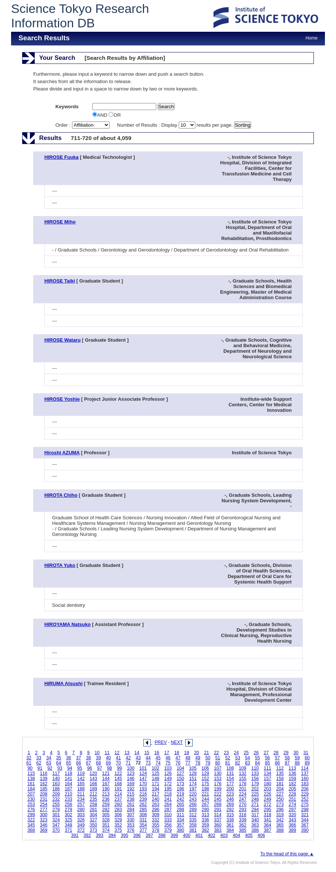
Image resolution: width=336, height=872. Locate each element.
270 (242, 804)
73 (148, 763)
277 (43, 809)
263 (155, 804)
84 (257, 763)
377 (143, 830)
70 (118, 763)
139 (43, 778)
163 (56, 783)
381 (192, 830)
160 (304, 778)
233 (68, 799)
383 (218, 830)
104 (180, 768)
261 (130, 804)
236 (105, 799)
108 (230, 768)
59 (297, 757)
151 (192, 778)
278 (56, 809)
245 (218, 799)
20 (196, 752)
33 (38, 757)
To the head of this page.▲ (287, 853)
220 (192, 794)
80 (217, 763)
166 (93, 783)
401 (199, 835)
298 (304, 809)
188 (81, 788)
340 (255, 820)
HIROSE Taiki (59, 281)
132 (242, 773)
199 (218, 788)
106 (205, 768)
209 (56, 794)
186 (56, 788)
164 (68, 783)
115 (31, 773)
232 (56, 799)
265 (180, 804)
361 (230, 825)
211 (81, 794)
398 (161, 835)
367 (304, 825)
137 (304, 773)
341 (267, 820)
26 (256, 752)
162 (43, 783)
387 (267, 830)
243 (192, 799)
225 (255, 794)
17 (166, 752)
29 (286, 752)
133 (255, 773)
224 (242, 794)
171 (155, 783)
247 (242, 799)
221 (205, 794)
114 (304, 768)
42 (128, 757)
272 (267, 804)
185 (43, 788)
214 (118, 794)
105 (192, 768)
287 (168, 809)
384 (230, 830)
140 (56, 778)
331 (143, 820)
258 (93, 804)
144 (105, 778)
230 (31, 799)
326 (81, 820)
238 (130, 799)
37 (78, 757)
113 (292, 768)
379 (168, 830)
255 (56, 804)
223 (230, 794)
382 (205, 830)
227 (280, 794)
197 (192, 788)
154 (230, 778)
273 (280, 804)
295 (267, 809)
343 (292, 820)
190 (105, 788)
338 (230, 820)
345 (31, 825)
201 (242, 788)
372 (81, 830)
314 (218, 814)
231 (43, 799)
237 (118, 799)
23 (226, 752)
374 (105, 830)
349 (81, 825)
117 (56, 773)
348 (68, 825)
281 (93, 809)
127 (180, 773)
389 (292, 830)
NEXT (177, 742)
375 (118, 830)
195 (168, 788)
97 (99, 768)
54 (247, 757)
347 (56, 825)
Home (312, 38)
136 (292, 773)
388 (280, 830)
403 (223, 835)
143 (93, 778)
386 (255, 830)
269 (230, 804)
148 (155, 778)
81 (227, 763)
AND (100, 115)
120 (93, 773)
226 (267, 794)
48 (188, 757)
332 (155, 820)
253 (31, 804)
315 (230, 814)
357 (180, 825)
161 (31, 783)
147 (143, 778)
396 (137, 835)
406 (261, 835)
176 (218, 783)
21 (206, 752)
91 (39, 768)
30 (296, 752)
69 (108, 763)
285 (143, 809)
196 (180, 788)
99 (119, 768)
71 (128, 763)
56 (267, 757)
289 (192, 809)
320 (292, 814)
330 (130, 820)
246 (230, 799)
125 (155, 773)
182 (292, 783)
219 (180, 794)
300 (43, 814)
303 (81, 814)
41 (118, 757)
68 (98, 763)
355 (155, 825)
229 (304, 794)
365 (280, 825)
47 (178, 757)
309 (155, 814)
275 (304, 804)
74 (158, 763)
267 (205, 804)
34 (48, 757)
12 (117, 752)
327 (93, 820)
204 (280, 788)
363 (255, 825)
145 (118, 778)
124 (143, 773)
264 (168, 804)
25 (246, 752)
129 (205, 773)
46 (168, 757)
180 (267, 783)
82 (237, 763)
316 (242, 814)
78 (197, 763)
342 (280, 820)
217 (155, 794)
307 (130, 814)
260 (118, 804)
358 (192, 825)
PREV (161, 742)
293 (242, 809)
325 (68, 820)
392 (87, 835)
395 (124, 835)
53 (237, 757)
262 (143, 804)
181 (280, 783)
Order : (83, 125)
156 (255, 778)
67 (88, 763)
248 (255, 799)
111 (267, 768)
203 (267, 788)
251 (292, 799)
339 (242, 820)
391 (74, 835)
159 (292, 778)
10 (97, 752)
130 (218, 773)
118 (68, 773)
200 (230, 788)
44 (148, 757)
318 (267, 814)
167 (105, 783)
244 (205, 799)
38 (88, 757)
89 (307, 763)
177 (230, 783)
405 (249, 835)
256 (68, 804)
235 (93, 799)
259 (105, 804)
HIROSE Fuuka (61, 157)
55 (257, 757)
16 (157, 752)
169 (130, 783)
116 (43, 773)
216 (143, 794)
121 (105, 773)
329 (118, 820)
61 (28, 763)
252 (304, 799)
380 (180, 830)
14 (137, 752)
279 (68, 809)
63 (48, 763)
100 (130, 768)
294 (255, 809)
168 (118, 783)
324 (56, 820)
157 (267, 778)
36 (68, 757)
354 (143, 825)
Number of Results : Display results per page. (175, 125)
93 (59, 768)
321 (304, 814)
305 (105, 814)
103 (168, 768)
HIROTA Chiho (61, 495)
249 (267, 799)
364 (267, 825)
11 (107, 752)
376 (130, 830)
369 (43, 830)
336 (205, 820)
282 (105, 809)
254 (43, 804)
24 (236, 752)
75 (168, 763)
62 (38, 763)
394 (112, 835)
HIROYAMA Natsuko (67, 624)
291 (218, 809)
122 (118, 773)
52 (227, 757)
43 (138, 757)
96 (89, 768)
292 (230, 809)
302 (68, 814)
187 (68, 788)
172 (168, 783)
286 (155, 809)
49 (197, 757)
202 (255, 788)
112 (280, 768)
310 (168, 814)
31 (306, 752)
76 (178, 763)
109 (242, 768)
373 (93, 830)
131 (230, 773)
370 (56, 830)
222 (218, 794)
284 (130, 809)
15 (147, 752)
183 (304, 783)
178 (242, 783)
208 (43, 794)
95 (79, 768)
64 (58, 763)
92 (49, 768)
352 (118, 825)
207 (31, 794)
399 (174, 835)
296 (280, 809)
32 (28, 757)
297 (292, 809)
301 (56, 814)
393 (99, 835)
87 (287, 763)
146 (130, 778)
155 (242, 778)
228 (292, 794)
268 (218, 804)
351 (105, 825)
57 (277, 757)
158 (280, 778)
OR (115, 115)
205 (292, 788)
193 (143, 788)
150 (180, 778)
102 (155, 768)
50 (207, 757)
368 (31, 830)
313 (205, 814)
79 (207, 763)
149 (168, 778)
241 (168, 799)
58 (287, 757)
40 (108, 757)
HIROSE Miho (60, 222)
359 (205, 825)
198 (205, 788)
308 (143, 814)
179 (255, 783)
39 (98, 757)
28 (276, 752)
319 (280, 814)
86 (277, 763)
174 (192, 783)
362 (242, 825)
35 (58, 757)
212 (93, 794)
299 (31, 814)
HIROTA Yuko (59, 565)
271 (255, 804)
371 (68, 830)
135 (280, 773)
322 (31, 820)
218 (168, 794)
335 (192, 820)
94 (69, 768)
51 (217, 757)
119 (81, 773)
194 (155, 788)
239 (143, 799)
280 (81, 809)
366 (292, 825)
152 (205, 778)
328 (105, 820)
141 (68, 778)
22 (216, 752)
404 (236, 835)
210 (68, 794)
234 (81, 799)
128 (192, 773)
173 (180, 783)
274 (292, 804)
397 (149, 835)
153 (218, 778)
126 (168, 773)
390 (304, 830)
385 (242, 830)
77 (188, 763)
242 (180, 799)
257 (81, 804)
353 (130, 825)
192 (130, 788)
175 (205, 783)
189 (93, 788)
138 (31, 778)
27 (266, 752)
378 (155, 830)
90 (29, 768)
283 (118, 809)
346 (43, 825)
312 (192, 814)
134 (267, 773)
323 (43, 820)
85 (267, 763)
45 (158, 757)
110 (255, 768)
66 (78, 763)
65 (68, 763)
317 (255, 814)
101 (143, 768)
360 (218, 825)
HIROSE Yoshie (62, 399)
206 (304, 788)
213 (105, 794)
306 (118, 814)
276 (31, 809)
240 (155, 799)
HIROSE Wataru (62, 340)
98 (109, 768)
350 (93, 825)
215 (130, 794)
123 (130, 773)
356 (168, 825)
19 (186, 752)
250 (280, 799)
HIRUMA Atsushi (63, 683)
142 (81, 778)
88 (297, 763)
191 (118, 788)
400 (186, 835)
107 (217, 768)
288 (180, 809)
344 (304, 820)
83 (247, 763)
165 (81, 783)
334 (180, 820)
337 (218, 820)
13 (127, 752)
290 (205, 809)
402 (211, 835)
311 (180, 814)
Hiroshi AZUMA (62, 452)
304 (93, 814)
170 (143, 783)
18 (176, 752)
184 (31, 788)
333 (168, 820)
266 (192, 804)
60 (307, 757)
